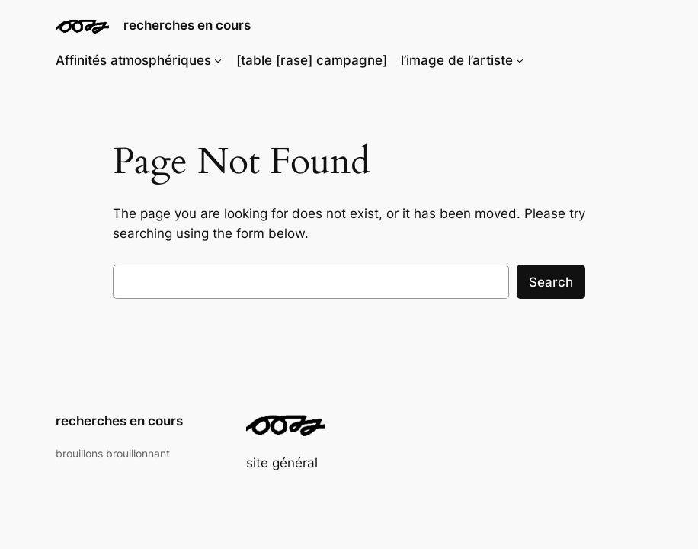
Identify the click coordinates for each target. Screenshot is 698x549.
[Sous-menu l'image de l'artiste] (520, 60)
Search (551, 282)
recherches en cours (187, 25)
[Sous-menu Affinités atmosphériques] (218, 60)
